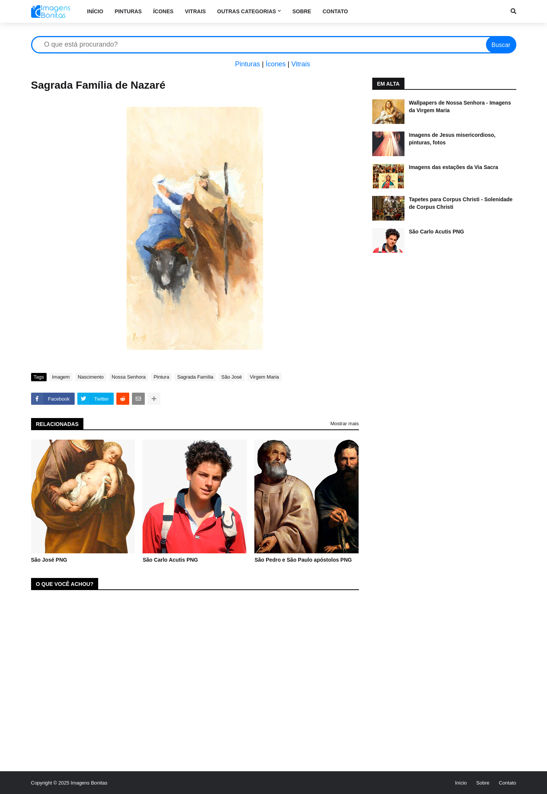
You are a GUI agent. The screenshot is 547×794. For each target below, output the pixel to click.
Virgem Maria (264, 377)
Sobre (482, 783)
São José (231, 377)
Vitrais (300, 64)
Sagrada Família (195, 377)
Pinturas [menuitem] (128, 11)
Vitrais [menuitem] (195, 11)
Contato (507, 783)
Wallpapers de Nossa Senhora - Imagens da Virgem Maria (460, 106)
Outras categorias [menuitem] (246, 11)
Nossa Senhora (129, 377)
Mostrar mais (344, 423)
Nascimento (91, 377)
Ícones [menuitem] (163, 11)
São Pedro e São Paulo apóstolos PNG (303, 560)
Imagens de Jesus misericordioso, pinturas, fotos (452, 139)
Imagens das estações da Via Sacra (453, 167)
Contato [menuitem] (335, 11)
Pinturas (247, 64)
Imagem (61, 377)
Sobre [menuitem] (301, 11)
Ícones (276, 64)
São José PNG (49, 560)
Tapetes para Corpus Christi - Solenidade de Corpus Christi (461, 203)
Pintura (161, 377)
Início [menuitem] (95, 11)
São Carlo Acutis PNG (170, 560)
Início (461, 783)
